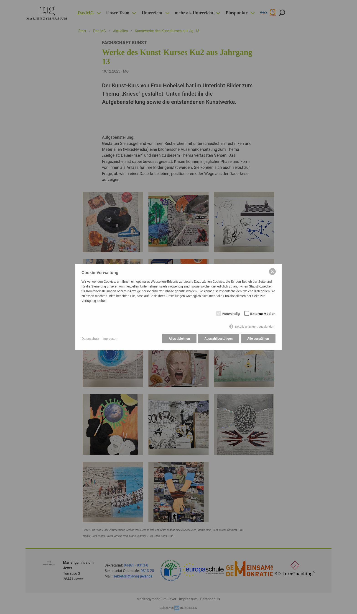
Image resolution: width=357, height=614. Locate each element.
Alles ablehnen (178, 339)
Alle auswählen (258, 339)
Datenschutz (90, 338)
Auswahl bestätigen (218, 339)
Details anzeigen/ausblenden (254, 327)
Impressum (110, 338)
